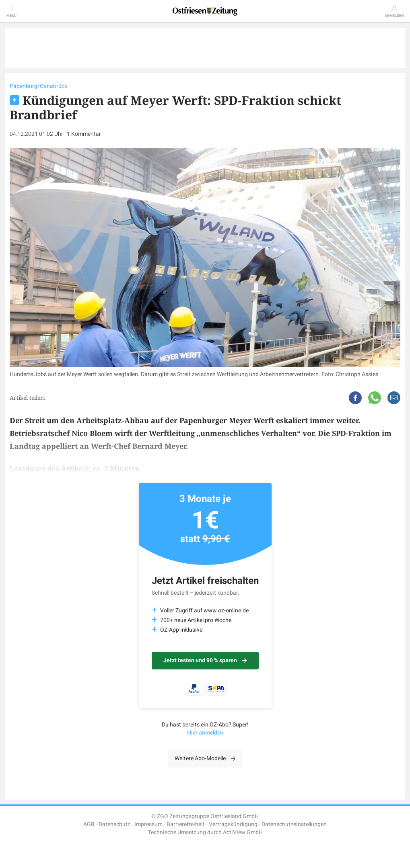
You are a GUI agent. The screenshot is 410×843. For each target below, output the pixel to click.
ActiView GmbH (243, 832)
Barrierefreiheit (186, 824)
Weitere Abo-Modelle (205, 758)
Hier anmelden (205, 732)
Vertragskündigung (233, 824)
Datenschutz (114, 824)
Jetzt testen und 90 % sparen (205, 660)
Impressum (148, 824)
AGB (89, 824)
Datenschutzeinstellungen (294, 824)
